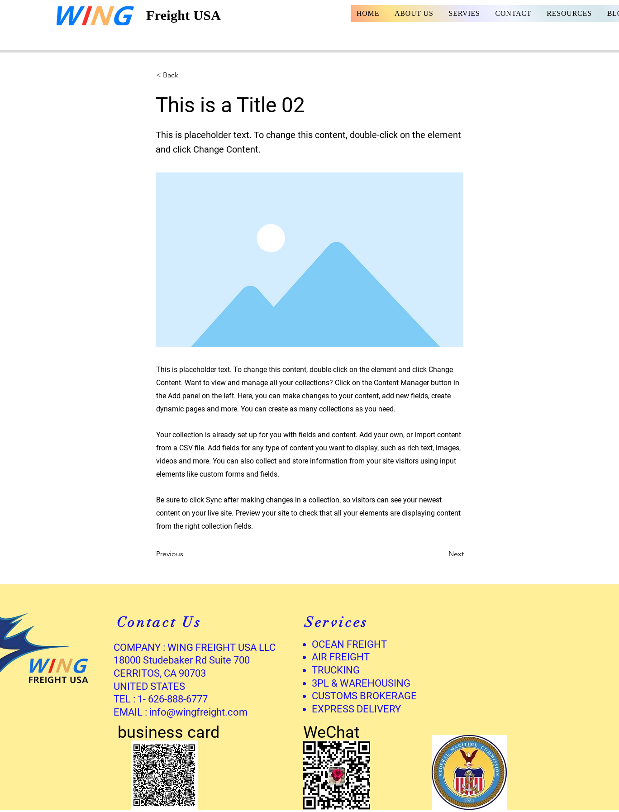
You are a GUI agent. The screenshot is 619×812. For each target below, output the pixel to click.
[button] (186, 75)
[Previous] (186, 554)
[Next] (441, 554)
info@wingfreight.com (198, 712)
